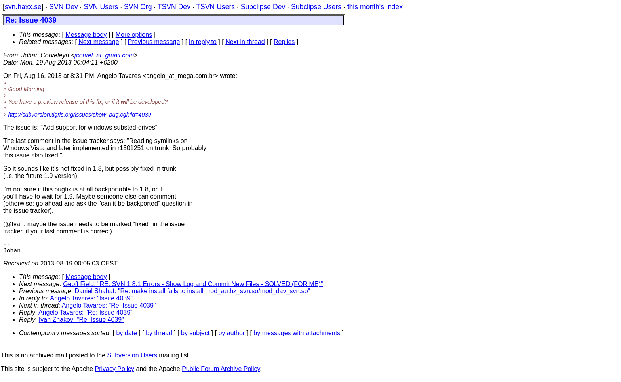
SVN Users (101, 7)
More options (134, 34)
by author (231, 336)
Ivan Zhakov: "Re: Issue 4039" (81, 322)
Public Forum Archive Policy (221, 372)
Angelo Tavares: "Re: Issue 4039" (109, 308)
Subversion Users (132, 358)
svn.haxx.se (23, 7)
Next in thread (245, 41)
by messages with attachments (296, 336)
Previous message (154, 41)
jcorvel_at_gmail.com (104, 55)
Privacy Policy (114, 372)
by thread (159, 336)
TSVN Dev (174, 7)
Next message (98, 41)
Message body (86, 34)
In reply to (203, 41)
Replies (284, 41)
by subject (195, 336)
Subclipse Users (316, 7)
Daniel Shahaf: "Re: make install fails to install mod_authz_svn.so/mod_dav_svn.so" (192, 294)
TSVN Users (215, 7)
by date (126, 336)
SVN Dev (63, 7)
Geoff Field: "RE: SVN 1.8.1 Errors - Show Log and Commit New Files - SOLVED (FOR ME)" (193, 287)
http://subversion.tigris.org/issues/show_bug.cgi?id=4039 (79, 114)
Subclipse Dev (263, 7)
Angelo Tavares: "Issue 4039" (91, 301)
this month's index (375, 7)
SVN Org (138, 7)
